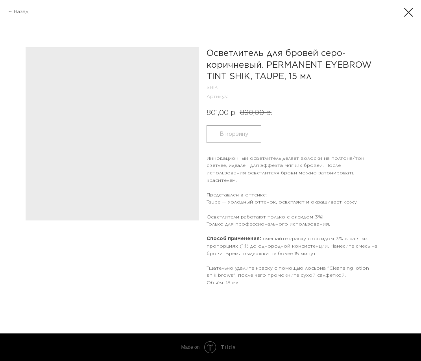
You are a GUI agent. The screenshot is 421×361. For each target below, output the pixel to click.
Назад (21, 11)
